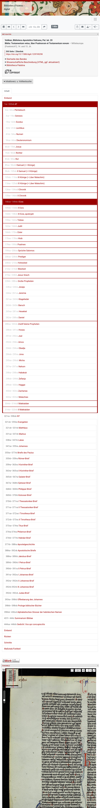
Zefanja (16, 378)
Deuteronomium (19, 140)
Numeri (14, 134)
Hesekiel (16, 311)
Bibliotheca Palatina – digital (14, 7)
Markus (16, 434)
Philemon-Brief (18, 532)
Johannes (17, 446)
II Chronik (15, 195)
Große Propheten (19, 281)
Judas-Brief (17, 593)
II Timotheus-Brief (20, 519)
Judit (13, 226)
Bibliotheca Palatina (16, 65)
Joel (14, 336)
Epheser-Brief (18, 483)
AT (10, 104)
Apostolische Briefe (20, 550)
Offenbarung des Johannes (24, 599)
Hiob (14, 238)
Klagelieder (17, 299)
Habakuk (16, 372)
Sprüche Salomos (19, 250)
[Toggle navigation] (95, 19)
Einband (8, 98)
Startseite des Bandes (17, 59)
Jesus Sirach (17, 275)
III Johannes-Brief (20, 587)
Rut (12, 159)
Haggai (15, 385)
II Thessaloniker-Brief (22, 507)
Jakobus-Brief (18, 556)
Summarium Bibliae (18, 618)
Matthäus (16, 428)
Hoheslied (16, 263)
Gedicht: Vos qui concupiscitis (24, 624)
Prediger (15, 256)
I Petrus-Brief (18, 562)
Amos (15, 342)
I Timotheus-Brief (20, 513)
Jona (15, 354)
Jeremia (16, 293)
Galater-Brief (18, 477)
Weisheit (15, 269)
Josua (13, 147)
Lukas (15, 440)
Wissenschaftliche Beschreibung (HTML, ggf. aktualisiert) (33, 62)
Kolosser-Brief (18, 495)
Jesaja (15, 287)
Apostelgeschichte (20, 544)
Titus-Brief (17, 525)
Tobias (14, 220)
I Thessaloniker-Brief (21, 501)
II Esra (14, 208)
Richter (13, 153)
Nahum (15, 366)
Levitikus (15, 128)
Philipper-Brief (18, 489)
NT (12, 416)
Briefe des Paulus (19, 452)
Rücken (7, 636)
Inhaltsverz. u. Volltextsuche (18, 81)
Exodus (14, 122)
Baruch (15, 305)
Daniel (15, 317)
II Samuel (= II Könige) (21, 171)
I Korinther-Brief (19, 464)
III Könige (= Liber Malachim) (24, 177)
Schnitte (8, 642)
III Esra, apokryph (19, 214)
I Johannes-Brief (19, 574)
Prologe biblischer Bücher (23, 605)
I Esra (14, 202)
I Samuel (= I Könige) (20, 165)
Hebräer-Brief (18, 538)
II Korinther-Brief (20, 470)
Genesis (14, 116)
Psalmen (15, 244)
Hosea (15, 330)
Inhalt (7, 91)
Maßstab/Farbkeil (12, 649)
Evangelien (16, 422)
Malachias (17, 397)
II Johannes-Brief (20, 581)
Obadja (15, 348)
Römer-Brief (17, 458)
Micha (15, 360)
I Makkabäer (17, 403)
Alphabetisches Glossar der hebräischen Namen (33, 612)
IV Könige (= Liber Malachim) (25, 183)
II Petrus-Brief (18, 568)
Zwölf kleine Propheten (22, 324)
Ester (13, 232)
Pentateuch (15, 110)
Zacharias (16, 391)
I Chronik (15, 189)
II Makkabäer (17, 409)
